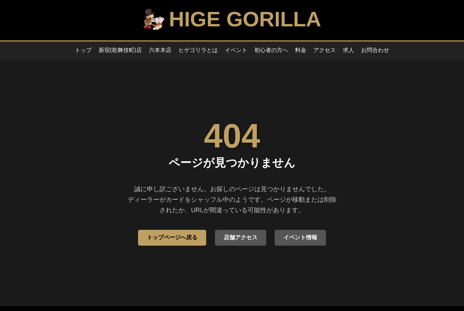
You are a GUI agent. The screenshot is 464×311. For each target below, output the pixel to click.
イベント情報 (300, 237)
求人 (348, 50)
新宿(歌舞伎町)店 (120, 50)
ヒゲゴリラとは (198, 50)
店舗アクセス (240, 237)
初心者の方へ (271, 50)
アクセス (324, 50)
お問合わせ (375, 50)
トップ (83, 50)
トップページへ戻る (172, 237)
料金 (300, 50)
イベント (236, 50)
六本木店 (160, 50)
